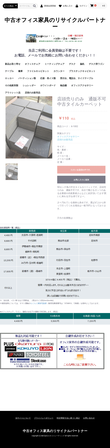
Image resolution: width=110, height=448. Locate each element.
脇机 (82, 64)
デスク (72, 64)
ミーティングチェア (55, 64)
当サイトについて (23, 418)
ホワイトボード (48, 85)
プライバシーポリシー (43, 418)
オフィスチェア (32, 64)
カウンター (59, 71)
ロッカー (9, 78)
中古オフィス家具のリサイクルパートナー (55, 23)
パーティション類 (27, 78)
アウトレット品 (12, 92)
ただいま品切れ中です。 (81, 170)
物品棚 (63, 85)
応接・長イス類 (48, 78)
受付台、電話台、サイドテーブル (76, 78)
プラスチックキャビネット (82, 71)
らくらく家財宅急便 (38, 303)
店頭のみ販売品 (32, 92)
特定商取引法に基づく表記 (68, 418)
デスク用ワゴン (96, 64)
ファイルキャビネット (38, 71)
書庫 (20, 71)
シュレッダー (29, 85)
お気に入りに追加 (81, 180)
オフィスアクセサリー (82, 85)
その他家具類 (11, 85)
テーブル (9, 71)
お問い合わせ (89, 418)
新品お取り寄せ (12, 64)
